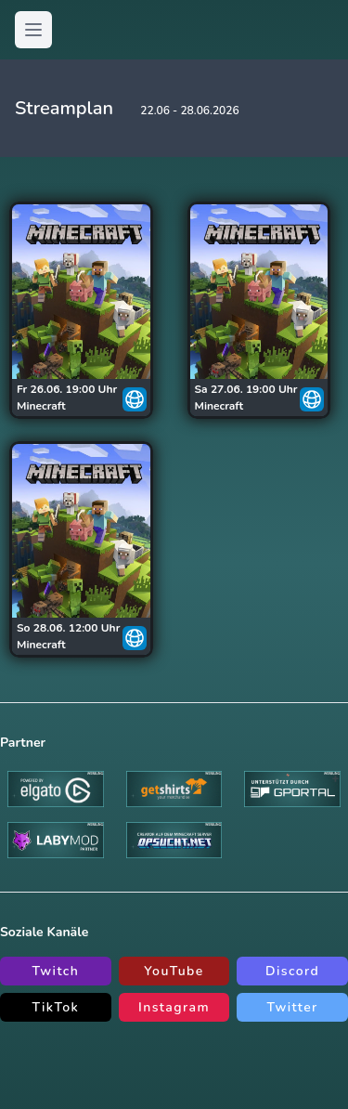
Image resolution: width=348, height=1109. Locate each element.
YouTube (173, 971)
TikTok (55, 1007)
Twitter (292, 1007)
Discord (292, 971)
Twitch (55, 971)
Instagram (174, 1007)
